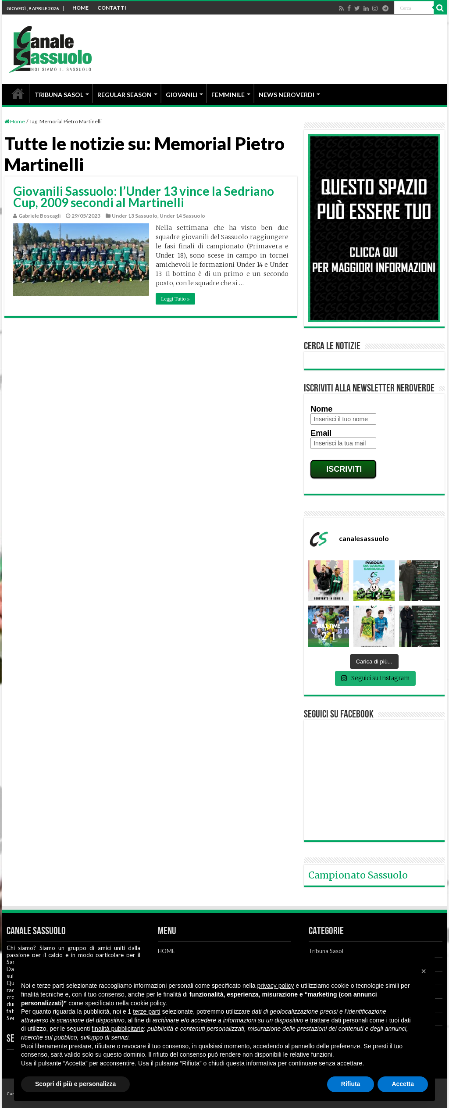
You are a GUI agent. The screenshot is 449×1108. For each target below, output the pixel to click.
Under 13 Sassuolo (134, 215)
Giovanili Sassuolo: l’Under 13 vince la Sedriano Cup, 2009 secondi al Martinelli (143, 196)
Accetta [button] (403, 1083)
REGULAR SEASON (124, 94)
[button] (424, 971)
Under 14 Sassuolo (182, 215)
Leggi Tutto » (175, 299)
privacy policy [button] (275, 985)
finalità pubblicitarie (118, 1028)
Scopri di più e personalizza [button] (75, 1083)
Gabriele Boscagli (39, 215)
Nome (321, 409)
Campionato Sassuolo (358, 875)
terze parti (146, 1011)
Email (320, 433)
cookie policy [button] (148, 1003)
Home (14, 121)
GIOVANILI (181, 94)
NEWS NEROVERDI (286, 94)
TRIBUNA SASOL (59, 94)
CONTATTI (111, 7)
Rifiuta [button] (350, 1083)
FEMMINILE (228, 94)
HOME (80, 7)
